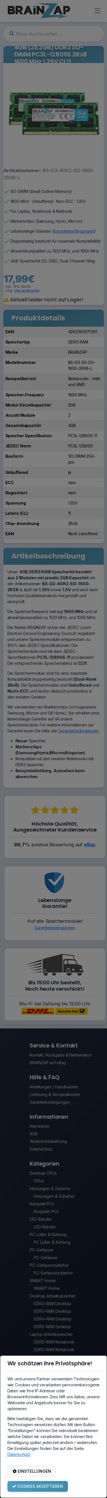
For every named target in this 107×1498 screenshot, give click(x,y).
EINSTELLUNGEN (32, 1471)
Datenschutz (18, 1454)
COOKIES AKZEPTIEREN (37, 1486)
